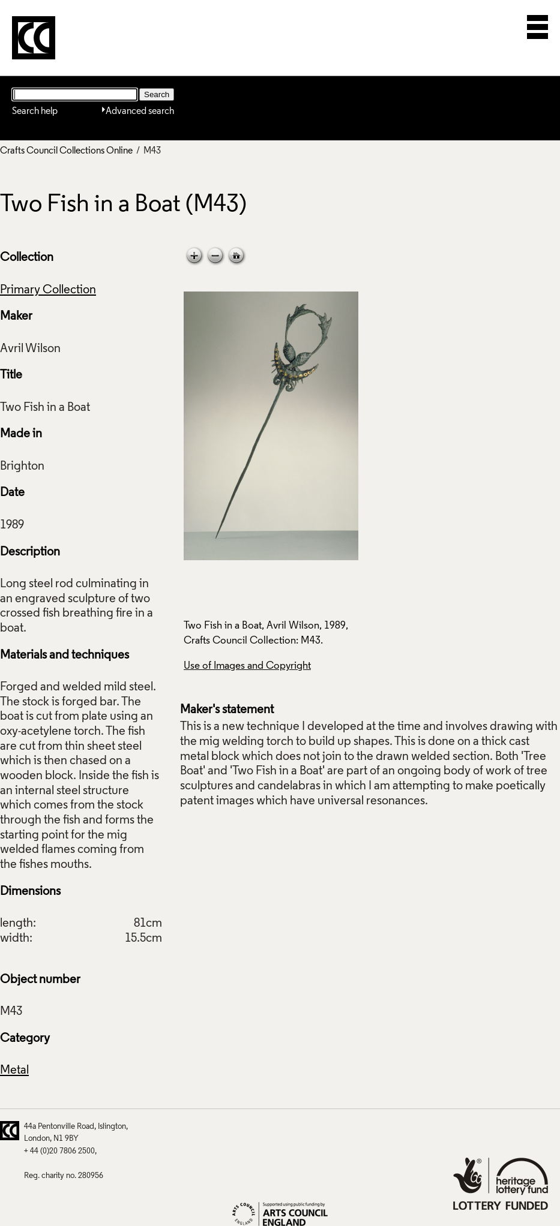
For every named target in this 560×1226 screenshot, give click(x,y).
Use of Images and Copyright (247, 666)
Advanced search (140, 111)
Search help (35, 111)
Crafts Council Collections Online (66, 151)
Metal (14, 1071)
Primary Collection (48, 290)
